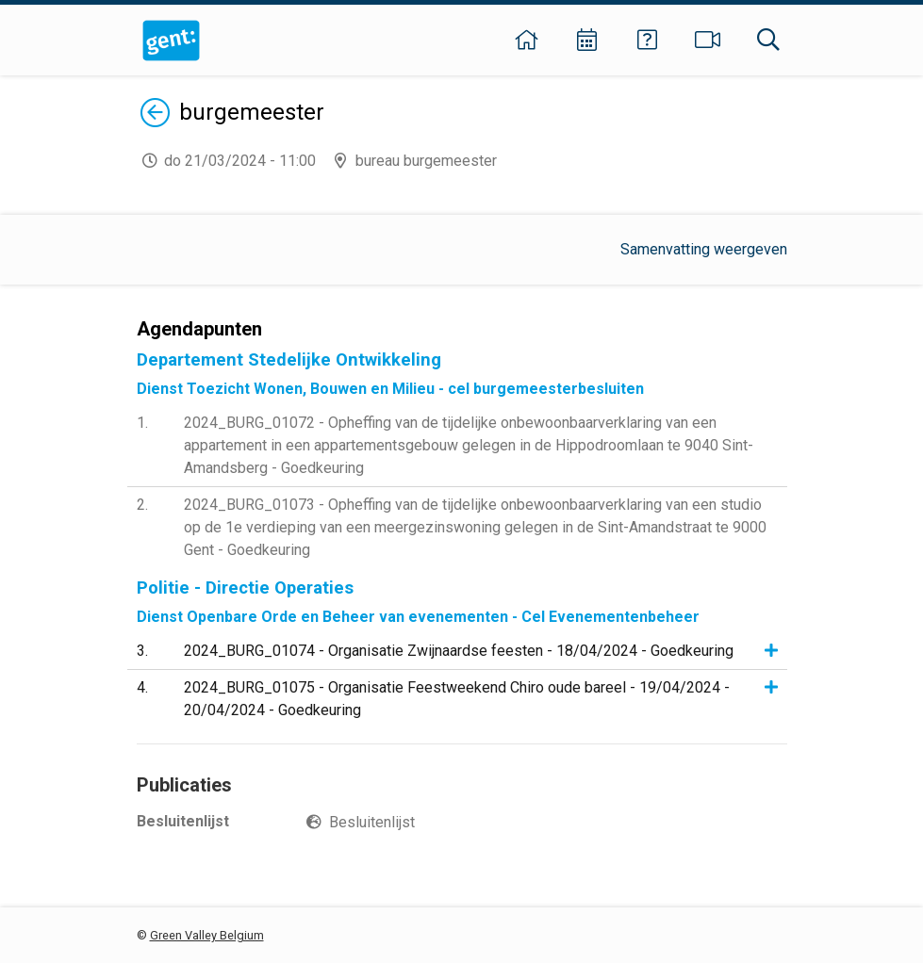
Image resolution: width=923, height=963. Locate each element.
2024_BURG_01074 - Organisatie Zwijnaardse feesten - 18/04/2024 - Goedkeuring (458, 651)
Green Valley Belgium (207, 935)
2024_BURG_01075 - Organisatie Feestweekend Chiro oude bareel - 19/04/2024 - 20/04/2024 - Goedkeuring (457, 698)
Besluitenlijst (372, 822)
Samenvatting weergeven (703, 249)
